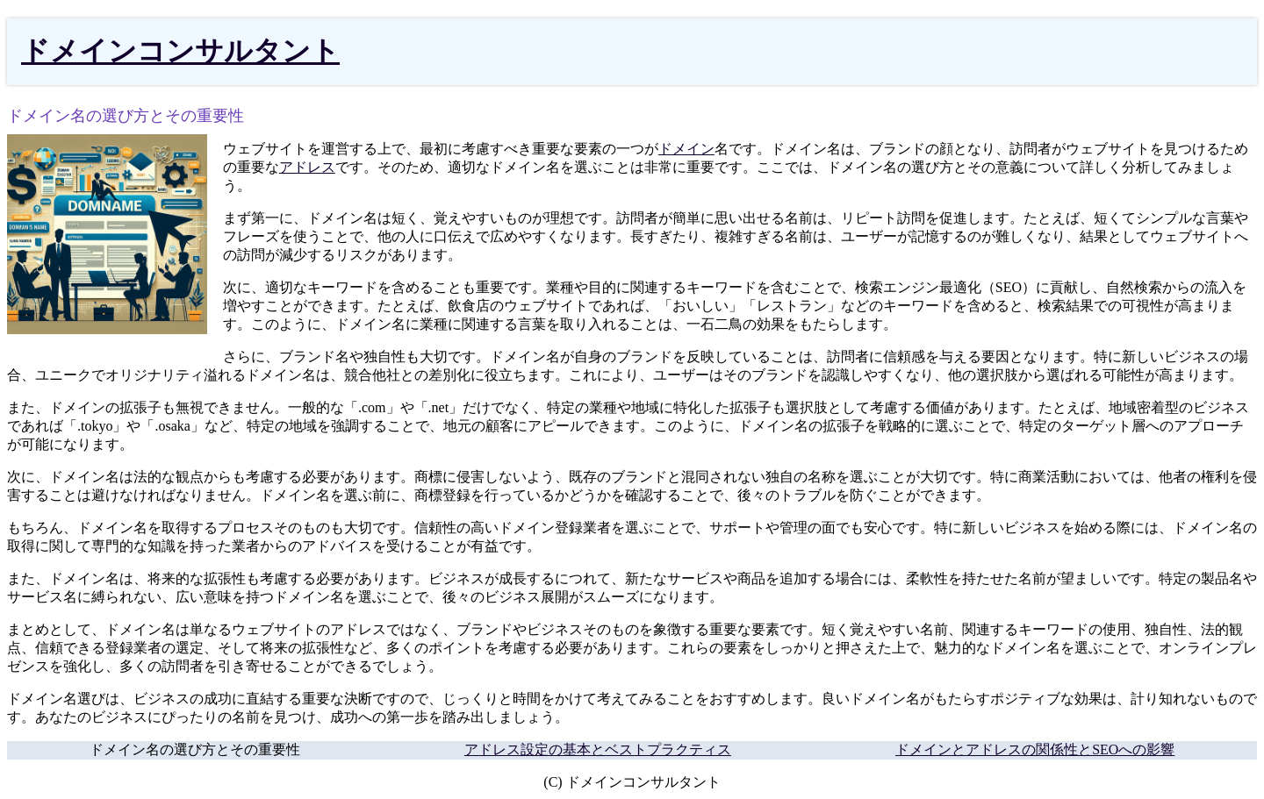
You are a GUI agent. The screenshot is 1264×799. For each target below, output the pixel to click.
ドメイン (686, 148)
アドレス (307, 167)
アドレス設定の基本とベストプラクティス (597, 749)
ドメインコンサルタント (180, 51)
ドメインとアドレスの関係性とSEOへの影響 (1034, 749)
